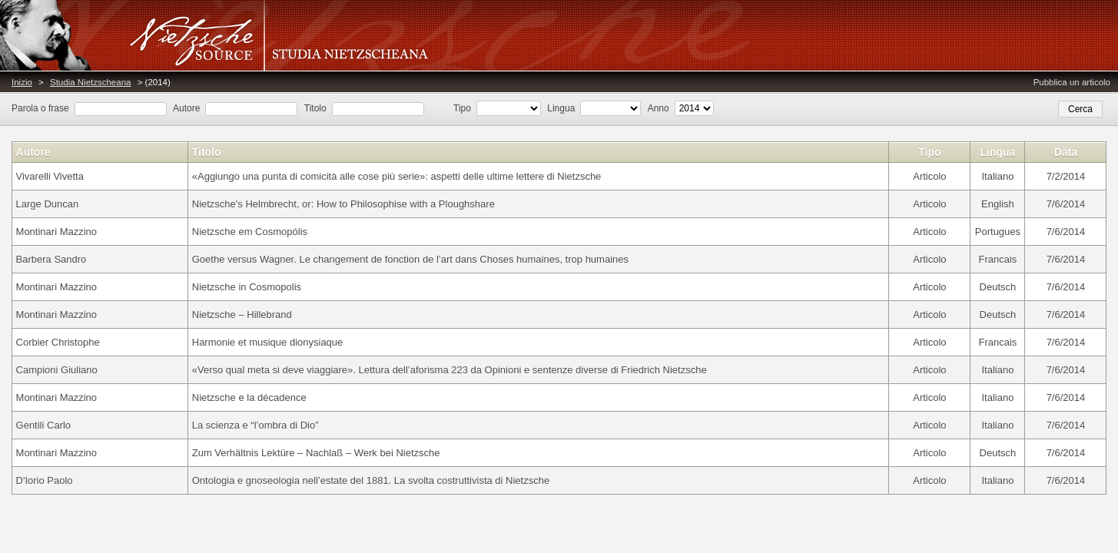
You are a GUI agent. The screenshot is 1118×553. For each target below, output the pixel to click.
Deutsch (998, 287)
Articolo (929, 176)
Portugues (997, 231)
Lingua (561, 108)
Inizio (22, 82)
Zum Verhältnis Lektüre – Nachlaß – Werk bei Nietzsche (316, 453)
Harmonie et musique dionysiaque (267, 342)
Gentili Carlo (43, 425)
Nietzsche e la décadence (249, 397)
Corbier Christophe (58, 342)
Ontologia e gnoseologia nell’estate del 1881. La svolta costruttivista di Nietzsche (370, 480)
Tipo (462, 108)
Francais (998, 259)
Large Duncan (47, 204)
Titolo (315, 108)
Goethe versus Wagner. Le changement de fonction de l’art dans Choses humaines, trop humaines (410, 259)
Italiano (997, 176)
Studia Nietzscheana (90, 82)
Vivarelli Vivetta (50, 176)
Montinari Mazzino (57, 231)
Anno (658, 108)
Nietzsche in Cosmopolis (246, 287)
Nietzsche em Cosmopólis (249, 231)
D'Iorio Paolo (44, 480)
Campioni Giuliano (57, 370)
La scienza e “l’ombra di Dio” (255, 425)
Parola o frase (40, 108)
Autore (186, 108)
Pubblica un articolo (1071, 82)
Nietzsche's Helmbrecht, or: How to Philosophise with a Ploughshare (343, 204)
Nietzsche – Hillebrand (242, 314)
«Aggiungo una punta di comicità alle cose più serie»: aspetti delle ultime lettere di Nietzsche (397, 176)
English (997, 204)
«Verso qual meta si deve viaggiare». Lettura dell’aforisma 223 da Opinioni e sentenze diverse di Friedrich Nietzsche (449, 370)
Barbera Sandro (51, 259)
